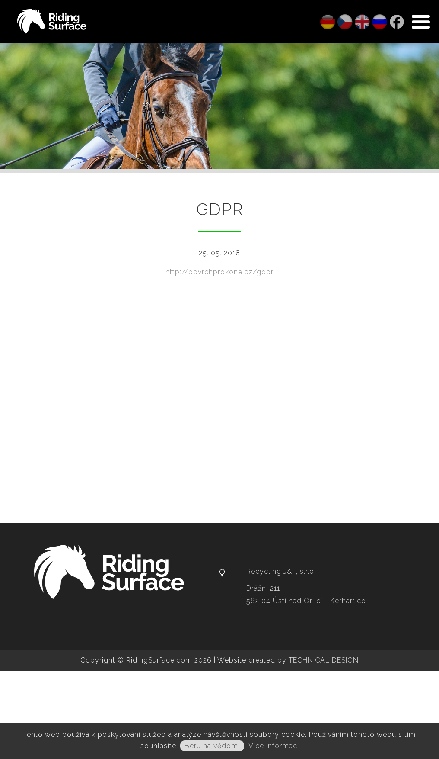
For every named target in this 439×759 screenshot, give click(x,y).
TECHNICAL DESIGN (324, 660)
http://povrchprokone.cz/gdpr (219, 272)
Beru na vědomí (212, 746)
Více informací (273, 746)
